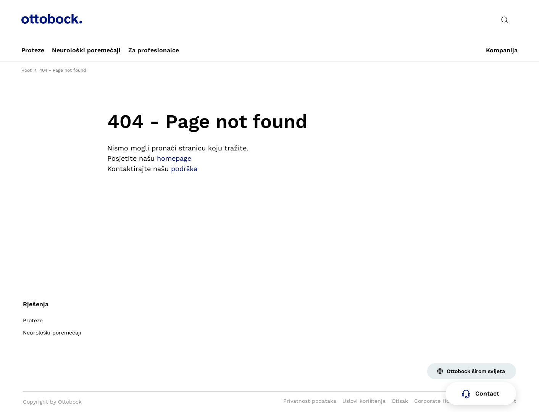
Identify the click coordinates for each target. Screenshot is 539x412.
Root (26, 70)
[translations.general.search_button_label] (504, 20)
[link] (32, 50)
